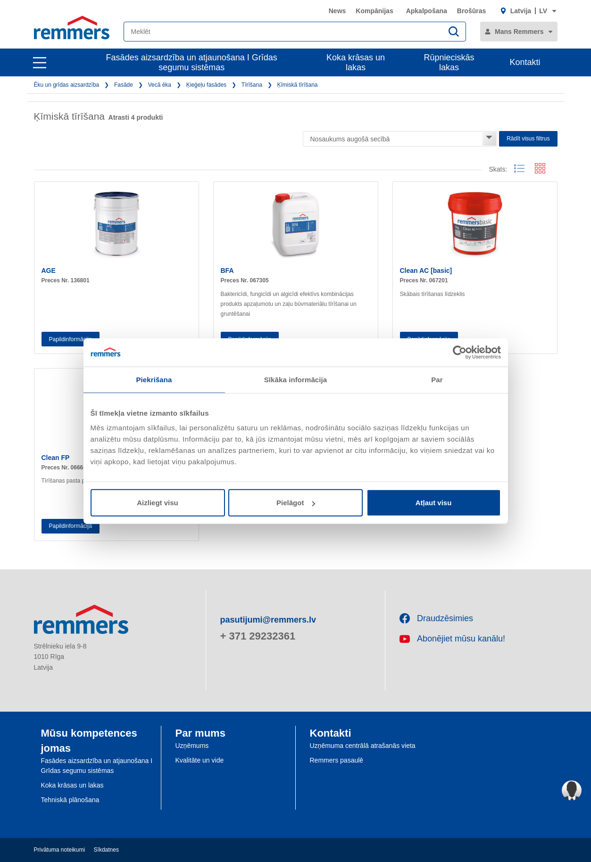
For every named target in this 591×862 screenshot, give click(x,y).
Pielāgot (295, 503)
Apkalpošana (426, 11)
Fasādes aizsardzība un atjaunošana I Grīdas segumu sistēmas (191, 62)
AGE (49, 270)
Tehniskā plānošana (70, 800)
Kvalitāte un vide (199, 760)
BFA (227, 270)
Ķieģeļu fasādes (206, 85)
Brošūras (471, 11)
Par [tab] (437, 379)
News (337, 11)
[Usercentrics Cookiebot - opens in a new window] (459, 352)
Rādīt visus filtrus (528, 138)
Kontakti (524, 62)
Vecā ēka (159, 85)
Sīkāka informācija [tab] (295, 379)
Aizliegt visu (157, 503)
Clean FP (56, 457)
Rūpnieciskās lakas (449, 62)
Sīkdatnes (106, 849)
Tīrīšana (251, 85)
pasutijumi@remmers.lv (268, 619)
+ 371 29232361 (258, 636)
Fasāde (123, 85)
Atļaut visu (434, 503)
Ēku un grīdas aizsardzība (67, 85)
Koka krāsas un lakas (355, 62)
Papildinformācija (70, 339)
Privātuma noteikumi (59, 849)
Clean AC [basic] (426, 270)
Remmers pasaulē (337, 760)
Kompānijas (374, 11)
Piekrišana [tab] (154, 379)
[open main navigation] (39, 63)
